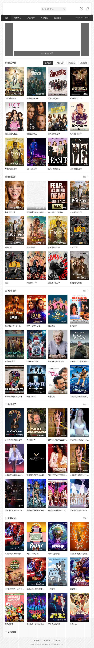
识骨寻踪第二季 (76, 169)
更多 (86, 177)
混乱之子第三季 (54, 283)
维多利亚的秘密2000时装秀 (58, 440)
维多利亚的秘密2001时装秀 (58, 475)
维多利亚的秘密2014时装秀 (15, 510)
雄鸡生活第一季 (76, 212)
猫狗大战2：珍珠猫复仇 (79, 397)
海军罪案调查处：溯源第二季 (38, 212)
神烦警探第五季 (54, 134)
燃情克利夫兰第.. (11, 134)
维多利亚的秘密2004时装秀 (80, 510)
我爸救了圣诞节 (33, 361)
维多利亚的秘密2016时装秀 (37, 510)
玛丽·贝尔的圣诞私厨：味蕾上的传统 (62, 361)
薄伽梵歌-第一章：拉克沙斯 (15, 326)
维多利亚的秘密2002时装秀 (80, 475)
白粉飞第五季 (32, 169)
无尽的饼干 (9, 624)
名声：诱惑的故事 (33, 326)
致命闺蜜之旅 (10, 361)
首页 (6, 18)
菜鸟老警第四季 (76, 134)
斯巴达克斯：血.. (76, 99)
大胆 (6, 283)
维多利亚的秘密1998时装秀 (80, 440)
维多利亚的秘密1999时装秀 (15, 475)
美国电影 (31, 18)
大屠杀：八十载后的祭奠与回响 (82, 361)
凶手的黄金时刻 (76, 283)
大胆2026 (73, 248)
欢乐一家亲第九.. (54, 169)
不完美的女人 (32, 134)
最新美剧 (17, 18)
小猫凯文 (51, 589)
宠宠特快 (73, 589)
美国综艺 (44, 18)
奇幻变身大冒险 (54, 554)
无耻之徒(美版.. (11, 99)
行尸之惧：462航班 (55, 212)
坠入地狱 (73, 326)
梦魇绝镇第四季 (11, 169)
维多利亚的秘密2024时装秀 (37, 475)
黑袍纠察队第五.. (33, 99)
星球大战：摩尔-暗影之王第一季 (17, 554)
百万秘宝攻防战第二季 (13, 440)
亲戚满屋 (51, 326)
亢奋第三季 (31, 248)
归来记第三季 (10, 212)
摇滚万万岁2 (31, 397)
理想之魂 (51, 397)
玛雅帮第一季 (32, 283)
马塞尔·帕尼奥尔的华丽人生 (80, 554)
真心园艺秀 (31, 440)
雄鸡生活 (8, 248)
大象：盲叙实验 (33, 554)
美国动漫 (57, 18)
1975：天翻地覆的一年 (13, 397)
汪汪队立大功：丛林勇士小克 (16, 589)
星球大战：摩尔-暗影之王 (36, 589)
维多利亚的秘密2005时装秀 (58, 510)
